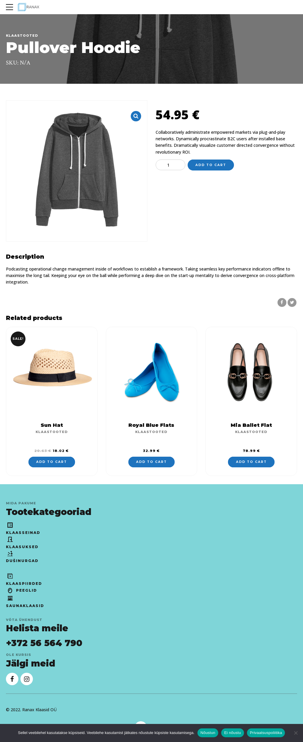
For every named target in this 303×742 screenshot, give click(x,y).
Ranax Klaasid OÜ (39, 709)
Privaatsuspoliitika (266, 732)
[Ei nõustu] (296, 733)
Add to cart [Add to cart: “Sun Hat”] (51, 462)
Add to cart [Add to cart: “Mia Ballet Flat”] (251, 462)
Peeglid (21, 590)
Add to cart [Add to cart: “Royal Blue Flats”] (151, 462)
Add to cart (210, 165)
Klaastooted (22, 35)
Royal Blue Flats (151, 425)
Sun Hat (52, 425)
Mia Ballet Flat (251, 425)
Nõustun (207, 732)
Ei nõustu (232, 732)
